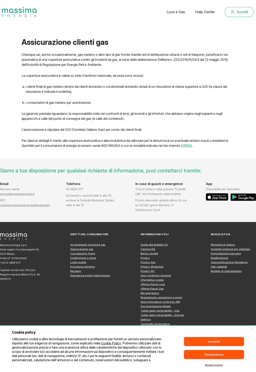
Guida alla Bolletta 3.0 (154, 244)
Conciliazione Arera (82, 253)
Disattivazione (219, 257)
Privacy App (148, 262)
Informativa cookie (152, 279)
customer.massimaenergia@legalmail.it (25, 205)
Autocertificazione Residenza (229, 262)
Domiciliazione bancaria (226, 253)
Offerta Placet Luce (153, 284)
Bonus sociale (149, 253)
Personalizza (214, 354)
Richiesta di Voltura (223, 244)
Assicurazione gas (81, 249)
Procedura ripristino (82, 266)
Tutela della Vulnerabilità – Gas (160, 310)
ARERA (186, 146)
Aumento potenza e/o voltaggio (230, 249)
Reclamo (75, 271)
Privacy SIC (148, 271)
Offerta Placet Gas (152, 288)
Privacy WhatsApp (152, 266)
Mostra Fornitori (214, 365)
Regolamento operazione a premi (161, 297)
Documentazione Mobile (156, 306)
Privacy (145, 257)
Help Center (205, 12)
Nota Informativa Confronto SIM (160, 301)
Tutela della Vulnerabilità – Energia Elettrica (162, 317)
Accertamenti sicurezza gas (87, 244)
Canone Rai (148, 249)
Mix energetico (150, 293)
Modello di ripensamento (226, 271)
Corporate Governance (155, 323)
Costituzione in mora (83, 257)
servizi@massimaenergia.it (17, 194)
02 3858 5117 (74, 189)
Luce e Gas (176, 12)
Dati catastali (219, 266)
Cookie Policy (111, 343)
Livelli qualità (78, 262)
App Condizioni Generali (156, 275)
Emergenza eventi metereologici (90, 275)
